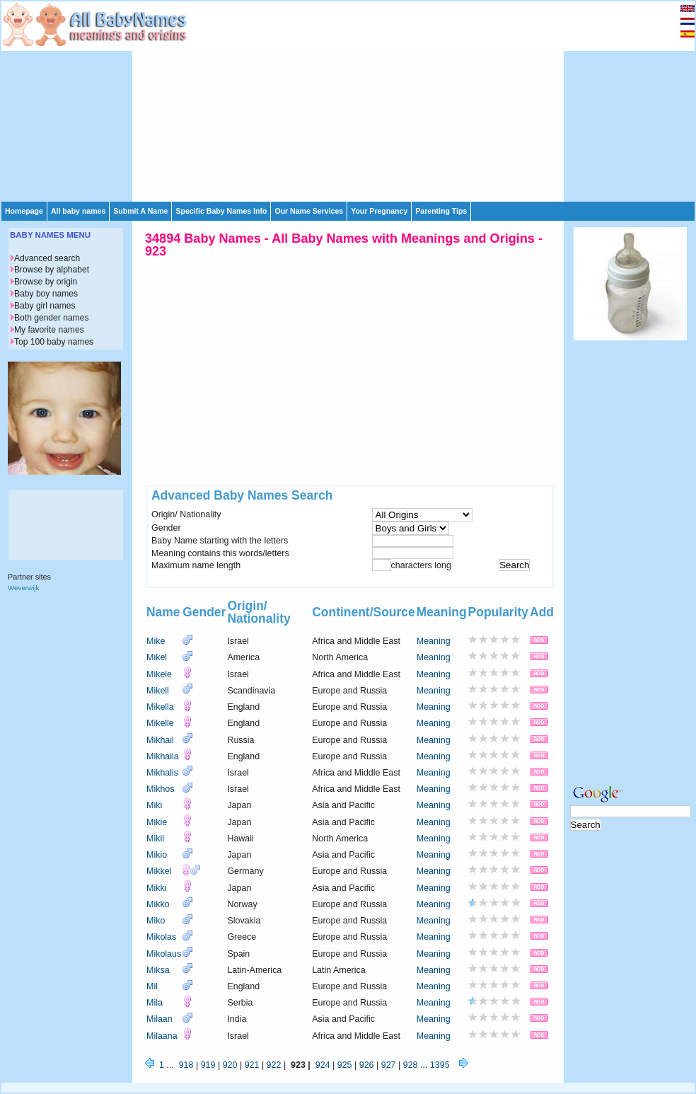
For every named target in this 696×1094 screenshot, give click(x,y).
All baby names (78, 211)
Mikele (159, 674)
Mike (155, 641)
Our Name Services (308, 211)
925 (344, 1065)
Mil (152, 986)
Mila (154, 1003)
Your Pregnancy (379, 211)
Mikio (156, 855)
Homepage (24, 211)
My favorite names (49, 330)
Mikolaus (163, 954)
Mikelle (160, 723)
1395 (440, 1065)
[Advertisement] (351, 100)
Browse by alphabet (51, 270)
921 (252, 1065)
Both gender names (51, 318)
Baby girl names (45, 306)
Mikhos (160, 789)
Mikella (160, 707)
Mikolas (161, 937)
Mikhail (160, 740)
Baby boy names (46, 294)
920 (230, 1065)
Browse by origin (45, 282)
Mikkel (158, 871)
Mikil (155, 838)
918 (186, 1065)
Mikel (156, 657)
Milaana (162, 1036)
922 (274, 1065)
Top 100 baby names (53, 342)
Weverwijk (23, 588)
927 (388, 1065)
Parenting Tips (441, 211)
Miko (155, 921)
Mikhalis (162, 773)
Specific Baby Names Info (221, 211)
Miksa (158, 970)
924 (322, 1065)
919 (208, 1065)
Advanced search (47, 258)
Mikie (156, 822)
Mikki (156, 888)
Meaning (434, 641)
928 (410, 1065)
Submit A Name (140, 211)
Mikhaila (162, 756)
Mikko (158, 904)
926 (366, 1065)
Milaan (159, 1019)
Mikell (157, 691)
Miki (154, 805)
